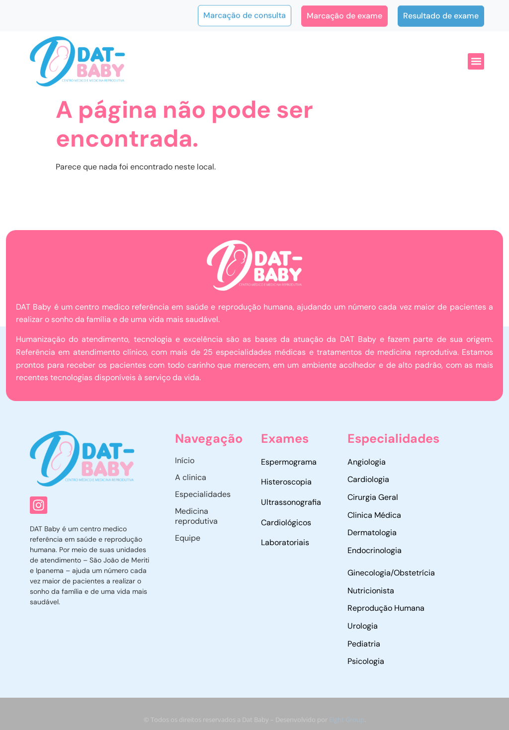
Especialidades (203, 494)
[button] (476, 61)
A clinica (190, 477)
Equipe (187, 538)
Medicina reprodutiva (196, 516)
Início (184, 460)
